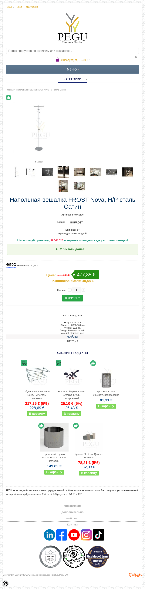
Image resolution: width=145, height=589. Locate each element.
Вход (19, 7)
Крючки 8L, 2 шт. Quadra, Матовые (89, 456)
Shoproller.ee (135, 575)
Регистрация (31, 7)
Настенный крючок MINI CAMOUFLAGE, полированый (71, 395)
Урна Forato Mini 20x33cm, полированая (106, 393)
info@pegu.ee (58, 494)
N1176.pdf (72, 341)
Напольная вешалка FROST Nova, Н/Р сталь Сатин (41, 90)
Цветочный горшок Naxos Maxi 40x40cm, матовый (54, 457)
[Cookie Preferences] (5, 583)
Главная (10, 90)
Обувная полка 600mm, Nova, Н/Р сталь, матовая (37, 395)
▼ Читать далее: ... (74, 249)
